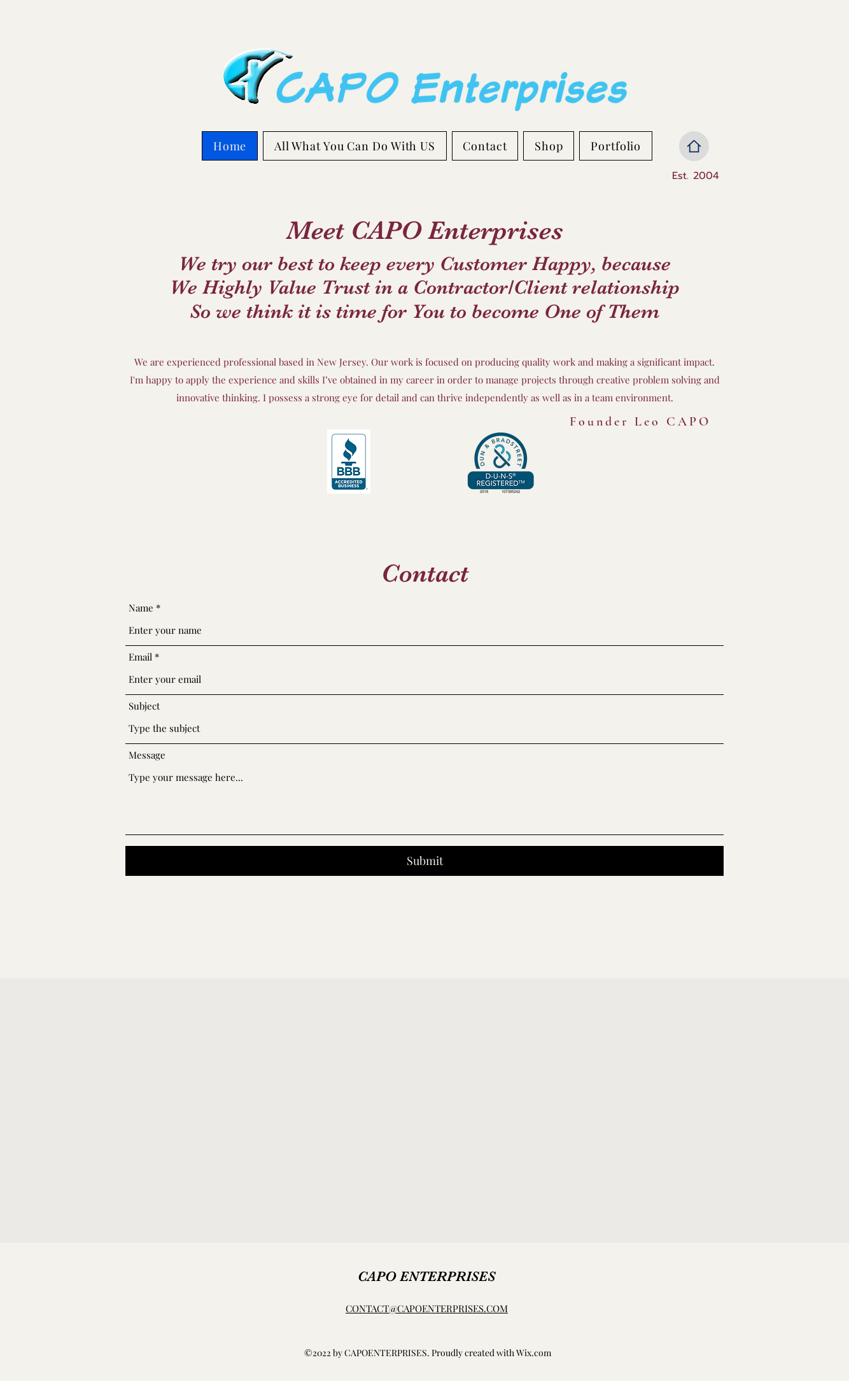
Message (147, 755)
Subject (144, 706)
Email (140, 657)
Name (141, 608)
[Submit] (424, 861)
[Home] (694, 146)
